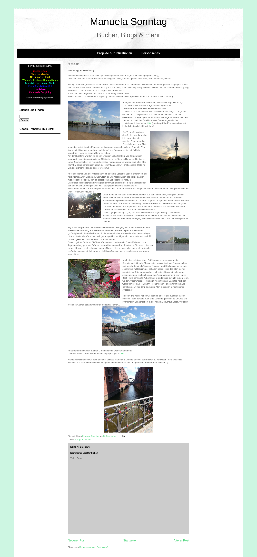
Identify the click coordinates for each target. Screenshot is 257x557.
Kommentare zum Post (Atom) (93, 547)
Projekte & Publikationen (114, 53)
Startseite (129, 540)
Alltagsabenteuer (83, 439)
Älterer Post (181, 540)
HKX (149, 123)
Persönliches (150, 53)
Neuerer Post (76, 540)
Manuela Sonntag (128, 21)
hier (122, 353)
